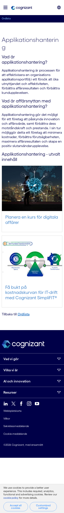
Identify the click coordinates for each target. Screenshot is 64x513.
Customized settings (43, 506)
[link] (21, 7)
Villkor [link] (6, 418)
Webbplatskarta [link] (12, 410)
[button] (5, 7)
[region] (32, 498)
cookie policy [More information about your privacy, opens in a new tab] (10, 497)
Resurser (10, 392)
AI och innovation (17, 381)
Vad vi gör (11, 359)
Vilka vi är (10, 370)
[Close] (59, 487)
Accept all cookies (16, 506)
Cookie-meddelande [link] (15, 433)
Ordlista (6, 18)
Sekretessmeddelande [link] (16, 426)
